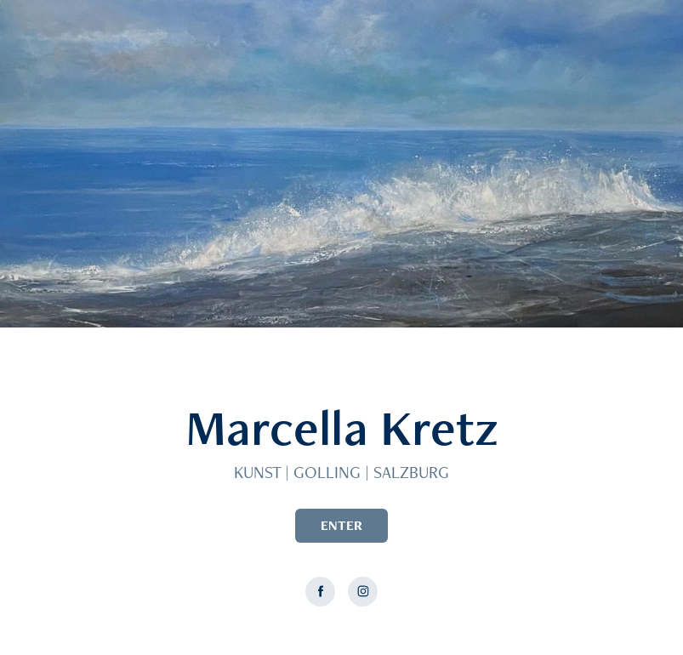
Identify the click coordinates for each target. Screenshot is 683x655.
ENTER (341, 525)
